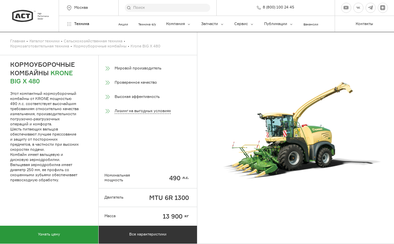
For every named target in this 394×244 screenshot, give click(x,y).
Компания (178, 24)
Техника (77, 24)
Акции (123, 24)
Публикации (278, 24)
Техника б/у (147, 24)
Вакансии (310, 24)
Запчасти (212, 24)
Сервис (244, 24)
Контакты (364, 24)
